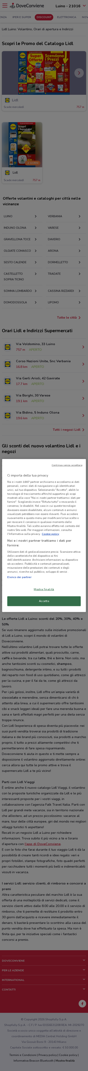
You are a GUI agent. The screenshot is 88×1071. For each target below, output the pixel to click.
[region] (44, 535)
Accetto (44, 601)
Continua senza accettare (67, 465)
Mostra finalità (44, 589)
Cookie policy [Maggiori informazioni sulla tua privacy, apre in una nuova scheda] (50, 534)
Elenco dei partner (19, 577)
